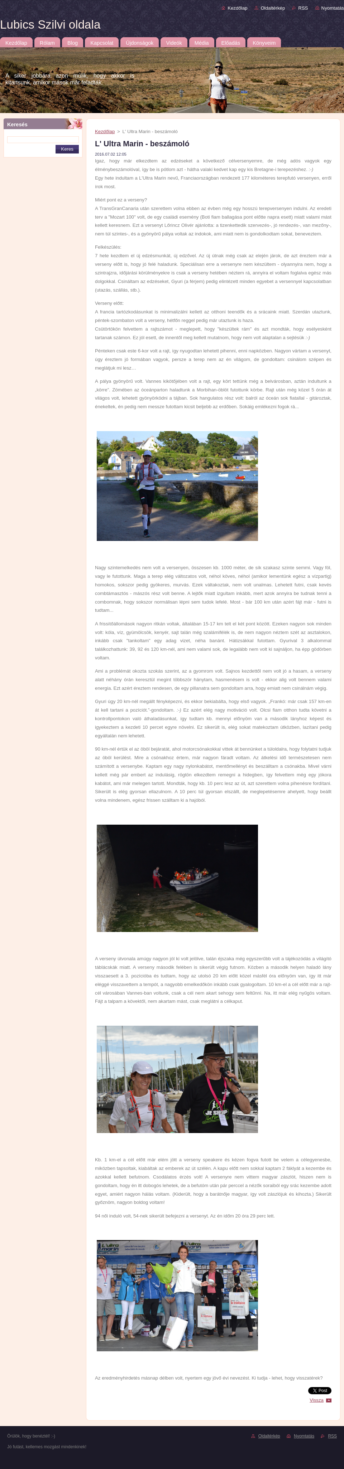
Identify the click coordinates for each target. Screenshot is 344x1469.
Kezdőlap (237, 8)
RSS (303, 8)
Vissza (317, 1400)
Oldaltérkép (273, 8)
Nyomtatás (332, 8)
